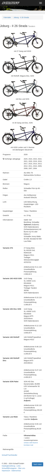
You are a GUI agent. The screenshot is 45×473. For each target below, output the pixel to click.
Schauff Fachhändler (9, 455)
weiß (30, 443)
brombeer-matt (28, 445)
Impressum (6, 471)
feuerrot (35, 443)
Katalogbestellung (8, 466)
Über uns (21, 468)
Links (19, 466)
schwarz (26, 443)
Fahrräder (7, 17)
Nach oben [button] (37, 464)
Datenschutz (16, 471)
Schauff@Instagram (9, 468)
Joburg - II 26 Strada (21, 17)
